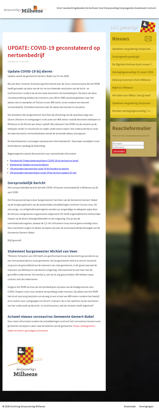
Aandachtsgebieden (74, 7)
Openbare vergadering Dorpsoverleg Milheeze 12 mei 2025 (133, 103)
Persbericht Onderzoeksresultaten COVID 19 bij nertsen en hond (44, 160)
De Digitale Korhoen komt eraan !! (132, 64)
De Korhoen (91, 7)
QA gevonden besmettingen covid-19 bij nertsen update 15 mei (43, 172)
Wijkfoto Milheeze (122, 87)
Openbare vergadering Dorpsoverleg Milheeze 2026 (133, 49)
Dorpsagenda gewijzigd (125, 56)
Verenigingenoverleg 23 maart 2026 (132, 72)
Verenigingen (146, 406)
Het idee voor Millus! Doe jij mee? (131, 95)
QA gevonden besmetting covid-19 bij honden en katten (39, 168)
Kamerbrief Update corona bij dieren (29, 164)
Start (60, 7)
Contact (151, 7)
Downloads (140, 7)
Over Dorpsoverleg (108, 7)
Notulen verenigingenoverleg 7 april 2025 (133, 111)
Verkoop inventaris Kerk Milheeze (131, 80)
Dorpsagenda (126, 7)
